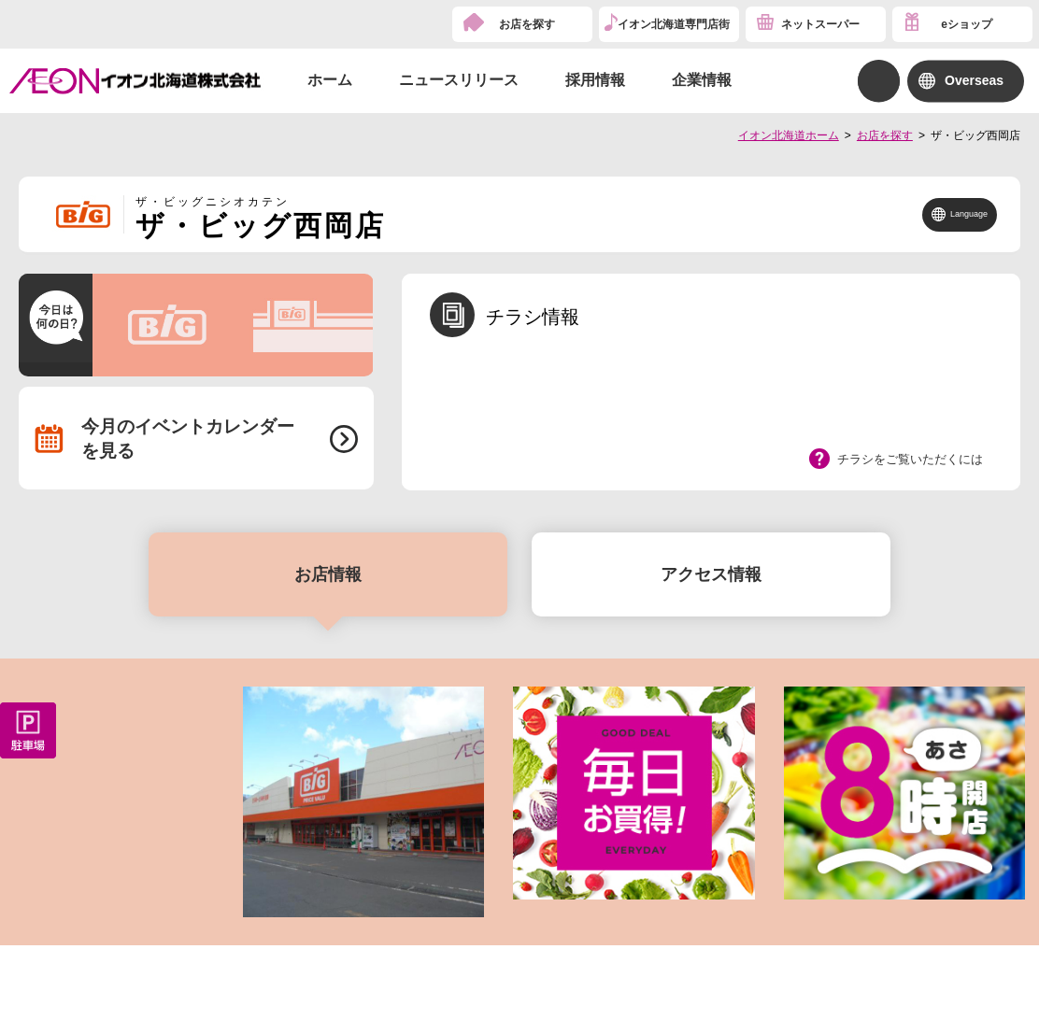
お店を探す (527, 24)
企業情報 (702, 80)
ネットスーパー (820, 24)
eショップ (966, 24)
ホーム (329, 80)
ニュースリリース (459, 80)
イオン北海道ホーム (788, 135)
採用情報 (595, 80)
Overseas (974, 80)
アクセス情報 (711, 574)
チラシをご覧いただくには (910, 459)
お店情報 (328, 574)
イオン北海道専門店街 (674, 24)
